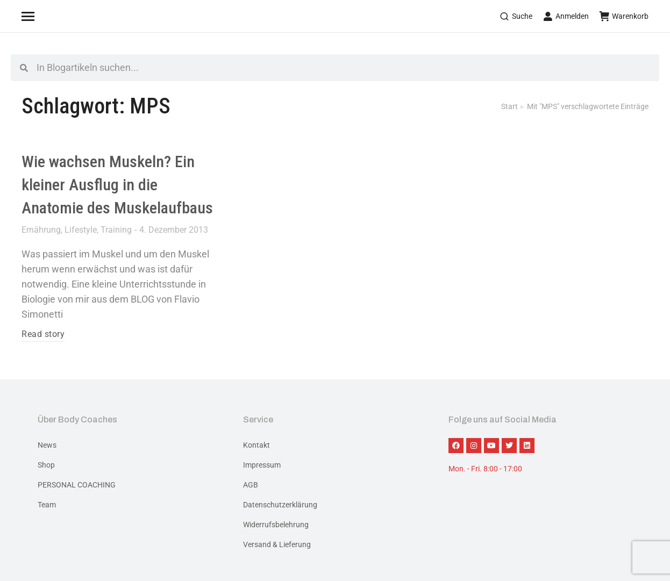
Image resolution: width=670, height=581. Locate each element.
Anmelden (566, 16)
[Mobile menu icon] (41, 16)
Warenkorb (624, 16)
